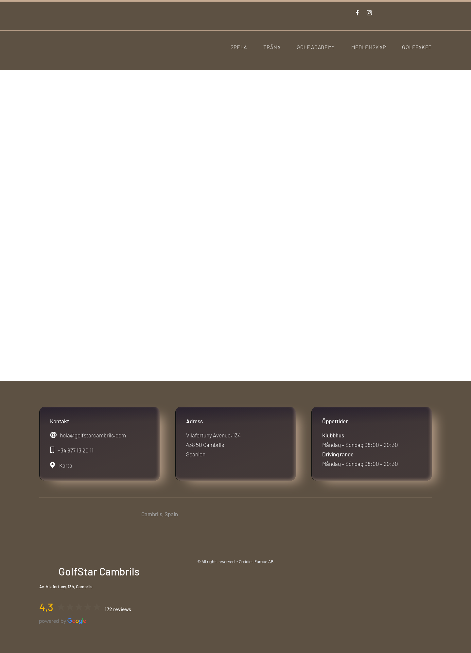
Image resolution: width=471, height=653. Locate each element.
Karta (65, 465)
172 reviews (118, 609)
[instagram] (369, 12)
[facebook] (357, 12)
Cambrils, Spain (159, 514)
